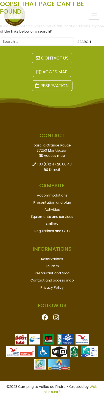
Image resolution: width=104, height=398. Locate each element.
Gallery (52, 223)
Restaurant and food (52, 273)
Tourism (52, 266)
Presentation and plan (52, 202)
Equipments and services (52, 216)
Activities (52, 209)
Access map (52, 155)
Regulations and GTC (52, 230)
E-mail (52, 169)
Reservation (52, 86)
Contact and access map (52, 280)
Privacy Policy (52, 287)
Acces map (52, 72)
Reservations (52, 258)
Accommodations (52, 195)
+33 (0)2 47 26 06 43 (52, 164)
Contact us (52, 58)
